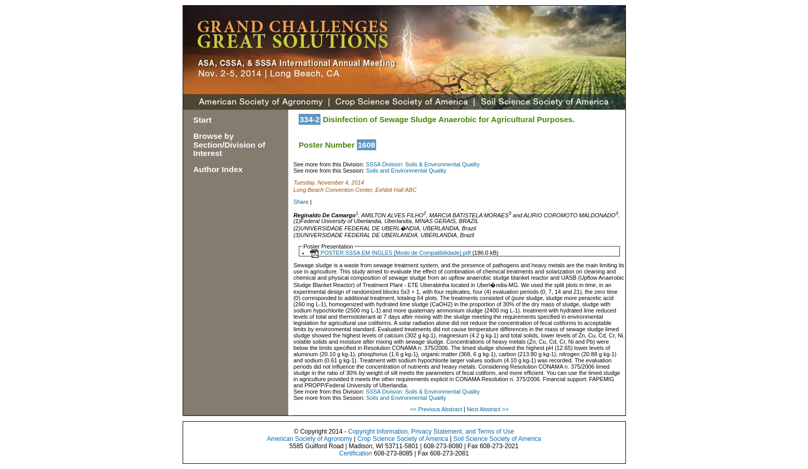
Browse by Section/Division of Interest (229, 145)
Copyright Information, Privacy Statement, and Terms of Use (431, 431)
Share (301, 202)
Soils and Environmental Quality (406, 170)
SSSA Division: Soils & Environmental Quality (423, 164)
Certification (355, 453)
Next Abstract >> (487, 409)
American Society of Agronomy (309, 438)
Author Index (218, 169)
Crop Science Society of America (402, 438)
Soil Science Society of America (497, 438)
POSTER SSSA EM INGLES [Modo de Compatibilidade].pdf (395, 253)
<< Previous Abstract (437, 409)
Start (203, 119)
